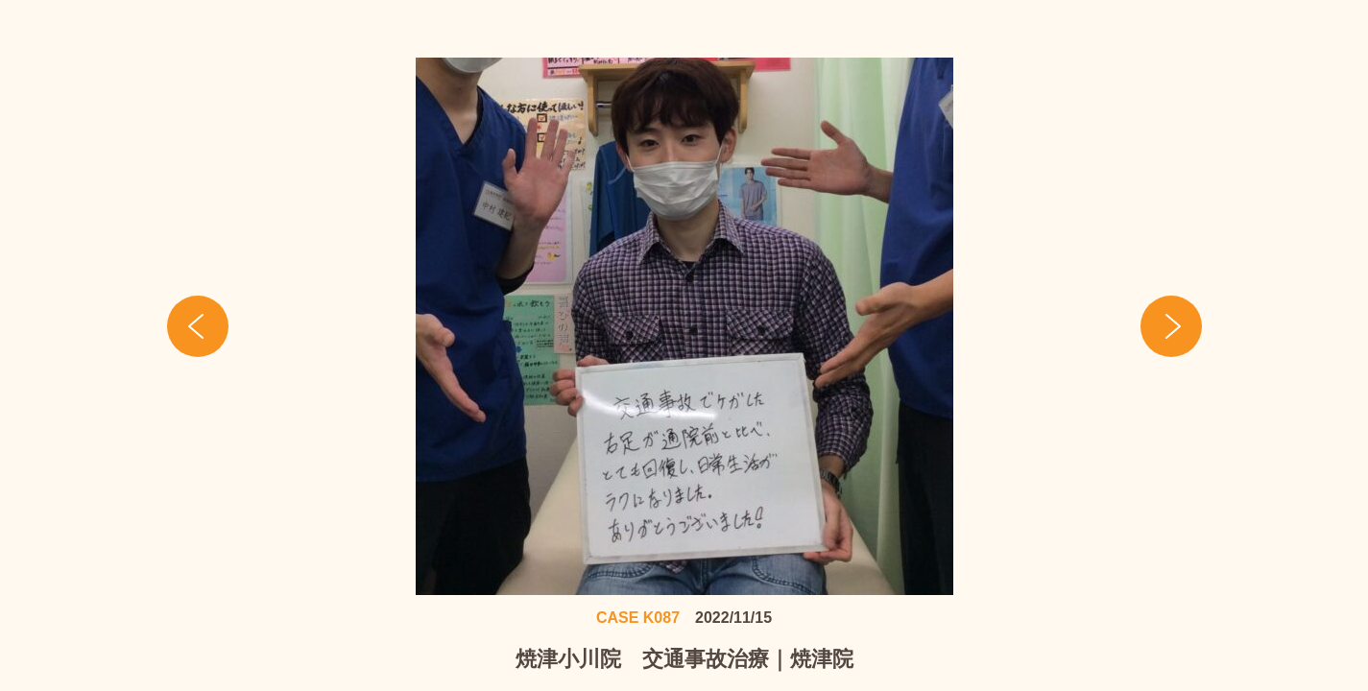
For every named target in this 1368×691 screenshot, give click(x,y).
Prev (197, 326)
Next (1171, 326)
